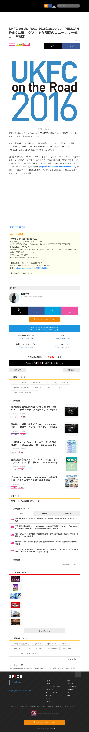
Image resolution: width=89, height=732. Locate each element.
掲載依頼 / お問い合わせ (37, 706)
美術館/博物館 (52, 649)
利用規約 (59, 706)
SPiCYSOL (38, 387)
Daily (21, 513)
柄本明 (27, 649)
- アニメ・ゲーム (51, 692)
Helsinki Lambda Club (20, 387)
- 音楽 (48, 681)
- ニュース (70, 684)
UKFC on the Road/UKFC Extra (24, 392)
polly (54, 383)
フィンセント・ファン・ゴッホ (24, 653)
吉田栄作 (16, 649)
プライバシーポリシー (71, 706)
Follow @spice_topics (26, 338)
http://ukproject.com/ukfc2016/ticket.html (32, 268)
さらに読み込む (51, 631)
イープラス (13, 665)
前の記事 (15, 370)
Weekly (44, 513)
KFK (14, 383)
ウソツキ (64, 383)
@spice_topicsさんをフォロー (20, 691)
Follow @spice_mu (17, 227)
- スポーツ (49, 698)
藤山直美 (37, 644)
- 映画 (48, 701)
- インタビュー (71, 686)
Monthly (68, 513)
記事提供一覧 (23, 706)
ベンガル (38, 649)
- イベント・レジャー (53, 686)
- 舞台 (48, 684)
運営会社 (13, 706)
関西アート (66, 649)
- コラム (69, 692)
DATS (49, 387)
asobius (24, 383)
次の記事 (73, 370)
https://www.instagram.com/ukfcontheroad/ (57, 167)
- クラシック (50, 689)
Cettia (59, 387)
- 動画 (68, 681)
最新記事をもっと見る (70, 565)
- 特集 (68, 695)
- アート (48, 695)
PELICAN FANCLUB (39, 383)
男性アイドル (50, 644)
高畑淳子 (64, 644)
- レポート (70, 689)
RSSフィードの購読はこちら (46, 319)
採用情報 (50, 706)
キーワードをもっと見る (69, 659)
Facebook (16, 682)
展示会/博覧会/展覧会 (20, 644)
